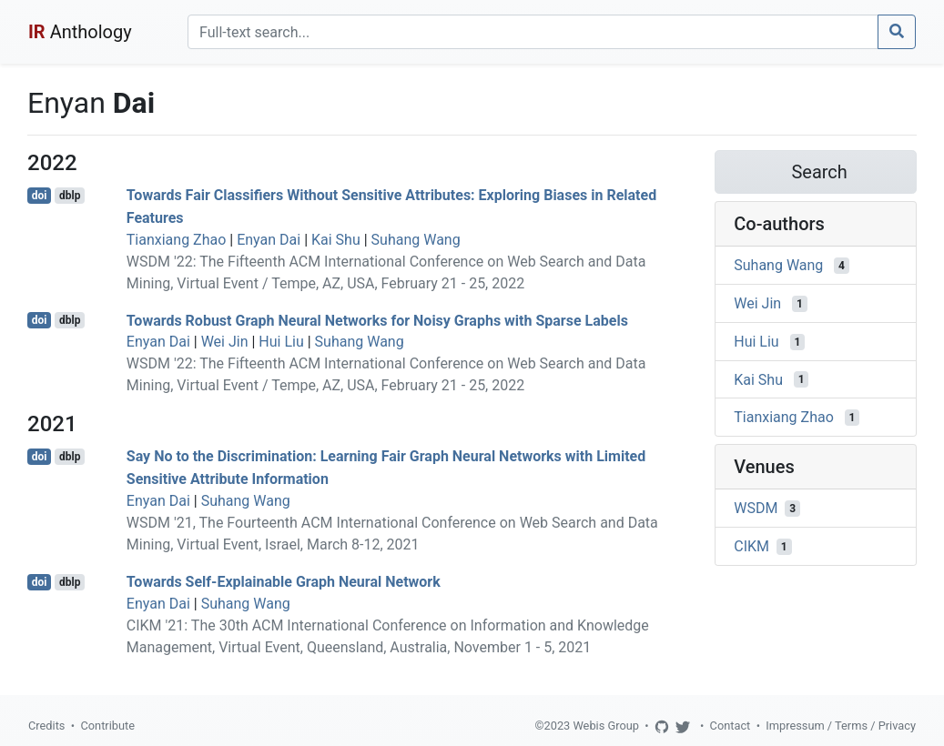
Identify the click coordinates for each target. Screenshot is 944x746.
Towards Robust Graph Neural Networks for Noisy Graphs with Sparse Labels (377, 319)
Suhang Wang (416, 239)
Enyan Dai (268, 239)
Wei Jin (225, 341)
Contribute (107, 725)
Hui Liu (281, 341)
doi (39, 195)
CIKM (751, 546)
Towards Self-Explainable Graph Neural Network (284, 581)
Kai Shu (335, 239)
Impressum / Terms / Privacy (841, 725)
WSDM (755, 508)
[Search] (533, 32)
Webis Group (606, 725)
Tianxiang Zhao (177, 239)
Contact (730, 725)
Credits (46, 725)
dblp (69, 195)
